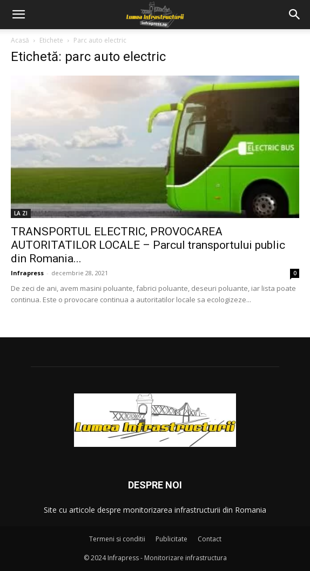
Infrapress (27, 273)
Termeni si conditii (117, 538)
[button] (18, 14)
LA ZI (21, 213)
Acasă (20, 40)
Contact (209, 538)
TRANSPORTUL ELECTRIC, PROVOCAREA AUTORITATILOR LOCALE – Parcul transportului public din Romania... (148, 245)
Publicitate (171, 538)
